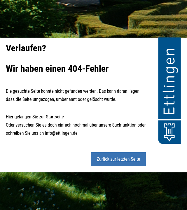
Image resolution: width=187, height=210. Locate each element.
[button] (169, 92)
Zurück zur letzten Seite (118, 159)
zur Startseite (51, 117)
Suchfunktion (124, 125)
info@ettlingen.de (61, 133)
